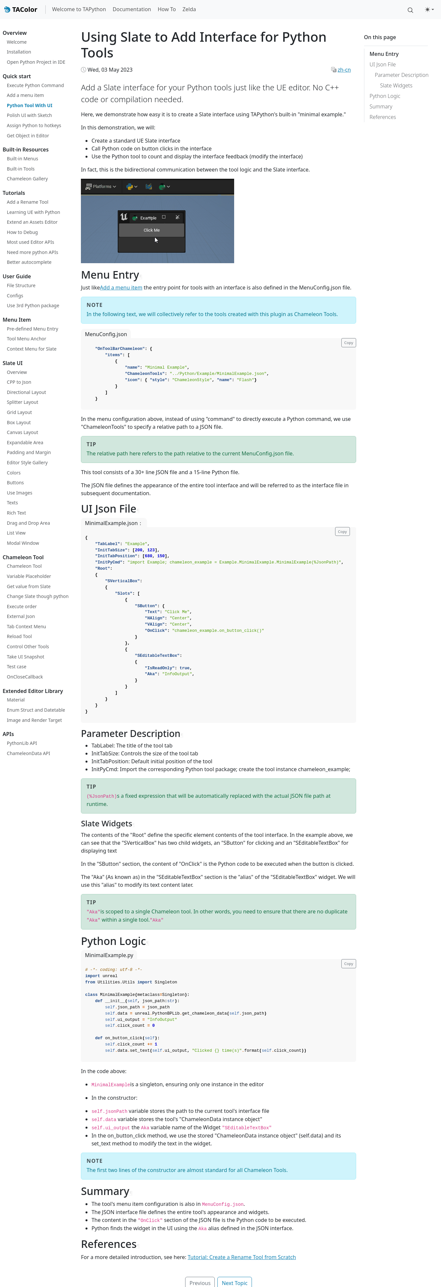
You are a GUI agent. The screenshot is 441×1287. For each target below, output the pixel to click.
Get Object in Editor (28, 135)
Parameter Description (402, 75)
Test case (16, 666)
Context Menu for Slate (32, 349)
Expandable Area (25, 442)
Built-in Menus (22, 158)
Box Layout (19, 422)
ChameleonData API (28, 753)
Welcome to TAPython (79, 9)
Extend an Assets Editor (32, 222)
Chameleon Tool (24, 566)
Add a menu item (25, 95)
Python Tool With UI (29, 105)
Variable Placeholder (29, 576)
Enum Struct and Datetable (36, 710)
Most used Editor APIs (30, 242)
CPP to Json (19, 382)
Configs (15, 295)
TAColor (20, 9)
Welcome (17, 42)
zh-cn (344, 69)
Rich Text (16, 513)
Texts (12, 502)
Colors (14, 473)
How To (167, 9)
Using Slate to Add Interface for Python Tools (204, 44)
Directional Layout (26, 392)
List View (16, 533)
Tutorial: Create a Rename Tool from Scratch (242, 1257)
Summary (381, 106)
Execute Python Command (35, 85)
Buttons (15, 482)
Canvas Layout (22, 432)
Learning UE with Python (33, 212)
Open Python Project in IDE (36, 62)
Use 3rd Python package (33, 305)
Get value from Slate (29, 586)
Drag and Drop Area (28, 523)
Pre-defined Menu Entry (32, 329)
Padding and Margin (29, 452)
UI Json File (383, 64)
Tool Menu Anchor (26, 338)
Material (16, 700)
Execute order (22, 606)
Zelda (189, 9)
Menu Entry (384, 53)
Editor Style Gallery (27, 462)
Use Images (19, 493)
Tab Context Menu (26, 626)
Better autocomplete (29, 262)
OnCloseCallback (25, 677)
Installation (19, 52)
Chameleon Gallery (27, 178)
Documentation (131, 9)
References (383, 117)
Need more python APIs (32, 252)
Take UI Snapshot (25, 657)
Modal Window (23, 543)
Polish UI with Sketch (29, 115)
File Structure (21, 285)
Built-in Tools (21, 169)
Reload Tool (19, 636)
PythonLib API (22, 743)
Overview (17, 372)
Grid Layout (19, 412)
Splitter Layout (22, 402)
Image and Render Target (34, 720)
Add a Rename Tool (27, 202)
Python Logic (385, 96)
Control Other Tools (28, 646)
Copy (348, 342)
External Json (21, 616)
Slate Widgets (396, 85)
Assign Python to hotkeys (34, 125)
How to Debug (22, 232)
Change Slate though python (38, 596)
